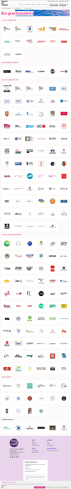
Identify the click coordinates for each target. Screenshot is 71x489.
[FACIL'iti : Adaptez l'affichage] (64, 1)
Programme (53, 4)
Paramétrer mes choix (51, 487)
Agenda (62, 4)
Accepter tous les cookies (38, 487)
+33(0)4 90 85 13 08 (14, 453)
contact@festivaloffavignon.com (17, 452)
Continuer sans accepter (62, 487)
